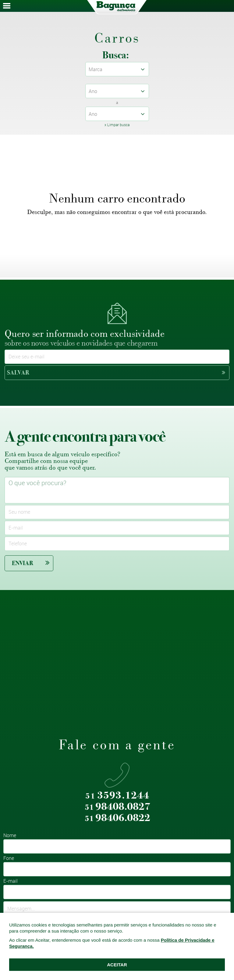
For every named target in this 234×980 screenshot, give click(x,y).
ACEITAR (117, 964)
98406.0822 (117, 818)
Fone (8, 858)
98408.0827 (117, 807)
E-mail (10, 881)
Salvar (116, 372)
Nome (9, 836)
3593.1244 (117, 795)
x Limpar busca (117, 124)
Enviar (31, 563)
